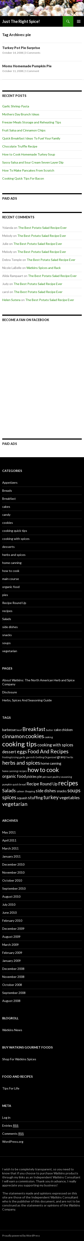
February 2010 (12, 920)
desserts (8, 547)
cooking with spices (16, 539)
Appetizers (10, 482)
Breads (7, 490)
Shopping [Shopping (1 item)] (30, 791)
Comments (13, 1134)
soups (6, 643)
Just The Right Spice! (21, 21)
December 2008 (13, 969)
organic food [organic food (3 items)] (14, 776)
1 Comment (32, 71)
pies (5, 595)
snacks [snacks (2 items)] (62, 791)
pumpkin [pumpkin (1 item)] (7, 784)
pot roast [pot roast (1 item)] (47, 776)
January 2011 (11, 856)
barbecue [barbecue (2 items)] (9, 730)
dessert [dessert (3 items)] (9, 751)
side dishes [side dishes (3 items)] (46, 790)
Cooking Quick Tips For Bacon (23, 178)
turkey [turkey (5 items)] (51, 797)
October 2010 (12, 880)
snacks (7, 635)
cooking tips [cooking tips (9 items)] (19, 744)
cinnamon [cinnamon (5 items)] (13, 736)
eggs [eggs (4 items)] (22, 751)
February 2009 (12, 952)
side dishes (10, 627)
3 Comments (32, 52)
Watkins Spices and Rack (43, 268)
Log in (6, 1117)
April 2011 (9, 840)
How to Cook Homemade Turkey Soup (28, 154)
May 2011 (9, 832)
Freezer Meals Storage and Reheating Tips (31, 122)
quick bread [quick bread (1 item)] (19, 784)
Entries (10, 1126)
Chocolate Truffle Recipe (19, 146)
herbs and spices (14, 555)
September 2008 (14, 993)
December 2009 (13, 928)
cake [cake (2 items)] (57, 730)
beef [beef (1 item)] (19, 730)
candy (6, 514)
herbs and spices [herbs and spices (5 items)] (21, 763)
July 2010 (8, 904)
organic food (11, 587)
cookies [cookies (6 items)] (34, 736)
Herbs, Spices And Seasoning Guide (27, 700)
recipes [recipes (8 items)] (68, 783)
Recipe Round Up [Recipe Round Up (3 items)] (42, 783)
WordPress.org (12, 1141)
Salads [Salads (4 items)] (9, 790)
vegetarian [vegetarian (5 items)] (14, 804)
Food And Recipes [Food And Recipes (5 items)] (48, 751)
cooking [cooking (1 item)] (49, 737)
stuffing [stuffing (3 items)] (35, 797)
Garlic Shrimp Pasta (15, 106)
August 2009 (11, 936)
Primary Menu (78, 21)
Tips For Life (10, 1088)
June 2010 (9, 912)
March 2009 (10, 944)
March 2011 (10, 848)
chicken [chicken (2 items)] (67, 730)
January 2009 (11, 960)
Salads (6, 619)
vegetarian (9, 651)
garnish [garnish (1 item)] (30, 757)
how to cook (10, 571)
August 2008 (11, 1001)
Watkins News (12, 1030)
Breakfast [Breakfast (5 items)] (33, 729)
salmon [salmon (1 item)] (20, 791)
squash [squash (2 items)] (22, 798)
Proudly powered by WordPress (21, 1235)
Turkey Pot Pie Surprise (21, 48)
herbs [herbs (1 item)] (69, 757)
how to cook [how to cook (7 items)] (43, 769)
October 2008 (12, 985)
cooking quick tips (14, 530)
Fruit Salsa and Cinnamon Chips (24, 130)
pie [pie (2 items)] (39, 776)
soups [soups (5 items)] (73, 790)
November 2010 (13, 872)
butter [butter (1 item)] (49, 730)
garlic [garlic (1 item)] (22, 757)
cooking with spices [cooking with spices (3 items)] (55, 744)
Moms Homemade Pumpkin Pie (27, 66)
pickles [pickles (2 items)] (31, 776)
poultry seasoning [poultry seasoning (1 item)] (62, 776)
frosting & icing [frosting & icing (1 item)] (10, 757)
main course (10, 579)
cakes (6, 506)
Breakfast (9, 498)
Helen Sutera (11, 300)
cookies (7, 522)
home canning (12, 563)
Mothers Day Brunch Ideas (20, 114)
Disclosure (9, 692)
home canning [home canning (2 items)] (51, 763)
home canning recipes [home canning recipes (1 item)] (14, 771)
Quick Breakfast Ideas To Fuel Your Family (31, 138)
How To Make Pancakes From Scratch (28, 170)
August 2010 (11, 896)
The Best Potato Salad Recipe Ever (42, 227)
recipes (7, 611)
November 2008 (13, 977)
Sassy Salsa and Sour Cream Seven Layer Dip (33, 162)
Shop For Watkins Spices (19, 1059)
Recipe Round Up (14, 603)
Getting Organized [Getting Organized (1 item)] (46, 757)
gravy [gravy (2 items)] (61, 757)
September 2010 (14, 888)
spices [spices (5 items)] (9, 797)
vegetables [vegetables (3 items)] (69, 797)
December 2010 (13, 864)
